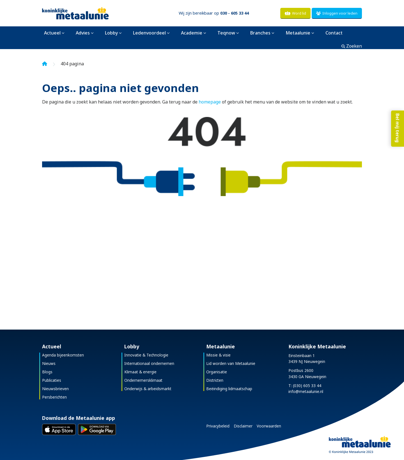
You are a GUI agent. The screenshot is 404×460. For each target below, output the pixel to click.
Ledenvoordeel (149, 33)
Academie (191, 33)
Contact (334, 33)
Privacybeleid (217, 426)
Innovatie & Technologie (146, 355)
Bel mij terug (397, 132)
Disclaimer (243, 426)
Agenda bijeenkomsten (63, 355)
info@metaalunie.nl (305, 391)
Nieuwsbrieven (55, 388)
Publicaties (51, 380)
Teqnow (226, 33)
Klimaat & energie (140, 371)
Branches (260, 33)
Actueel (52, 33)
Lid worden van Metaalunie (230, 363)
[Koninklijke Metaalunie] (91, 13)
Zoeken (351, 46)
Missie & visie (218, 355)
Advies (83, 33)
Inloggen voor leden (336, 13)
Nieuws (49, 363)
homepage (210, 102)
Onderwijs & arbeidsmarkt (147, 388)
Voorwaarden (269, 426)
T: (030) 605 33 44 (304, 385)
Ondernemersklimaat (143, 380)
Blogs (47, 371)
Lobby (111, 33)
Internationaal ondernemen (149, 363)
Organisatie (216, 371)
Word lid (295, 13)
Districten (214, 380)
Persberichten (54, 397)
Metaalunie (298, 33)
